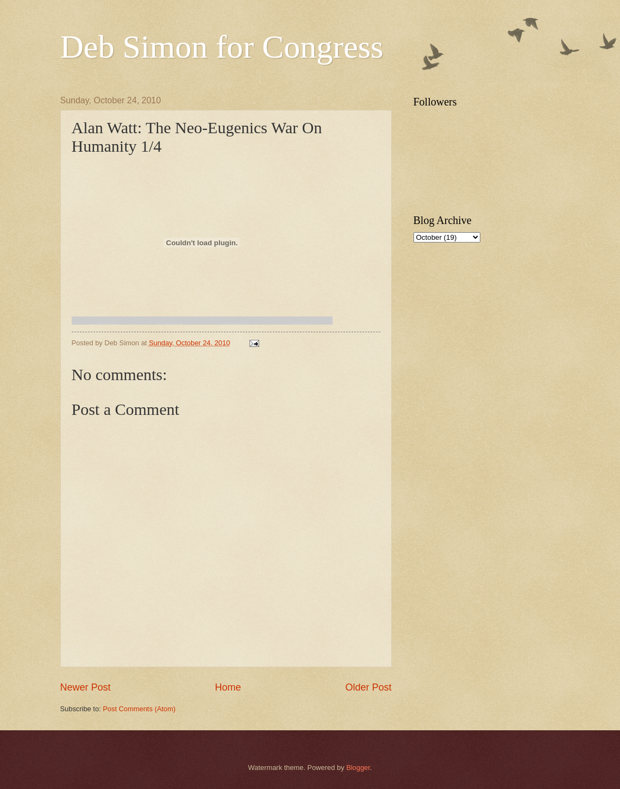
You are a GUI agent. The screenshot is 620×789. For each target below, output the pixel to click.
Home (228, 687)
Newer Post (85, 687)
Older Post (368, 687)
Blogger (358, 767)
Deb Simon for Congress (222, 47)
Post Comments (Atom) (139, 709)
